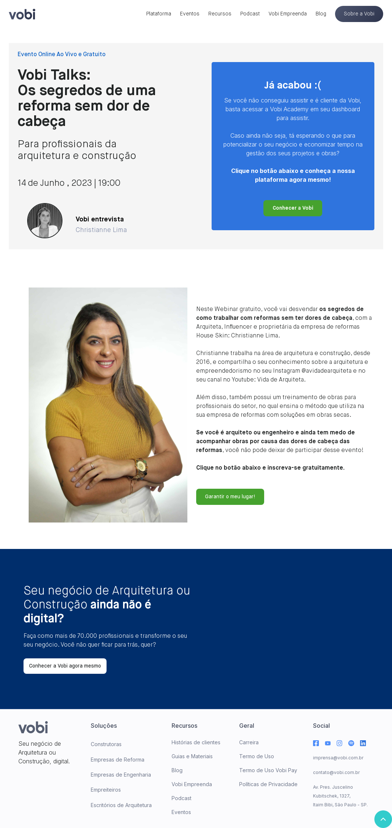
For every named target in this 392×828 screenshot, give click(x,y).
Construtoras (106, 744)
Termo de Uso (256, 756)
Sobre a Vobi (359, 14)
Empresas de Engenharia (121, 774)
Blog (321, 14)
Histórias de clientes (196, 742)
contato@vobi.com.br (336, 772)
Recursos (219, 14)
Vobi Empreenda (288, 14)
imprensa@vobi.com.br (338, 757)
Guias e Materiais (192, 756)
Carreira (249, 742)
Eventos (189, 14)
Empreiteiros (106, 790)
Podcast (250, 14)
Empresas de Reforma (117, 759)
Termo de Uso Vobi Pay (268, 770)
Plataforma (158, 14)
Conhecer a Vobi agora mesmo (65, 666)
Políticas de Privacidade (268, 784)
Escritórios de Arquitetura (121, 805)
